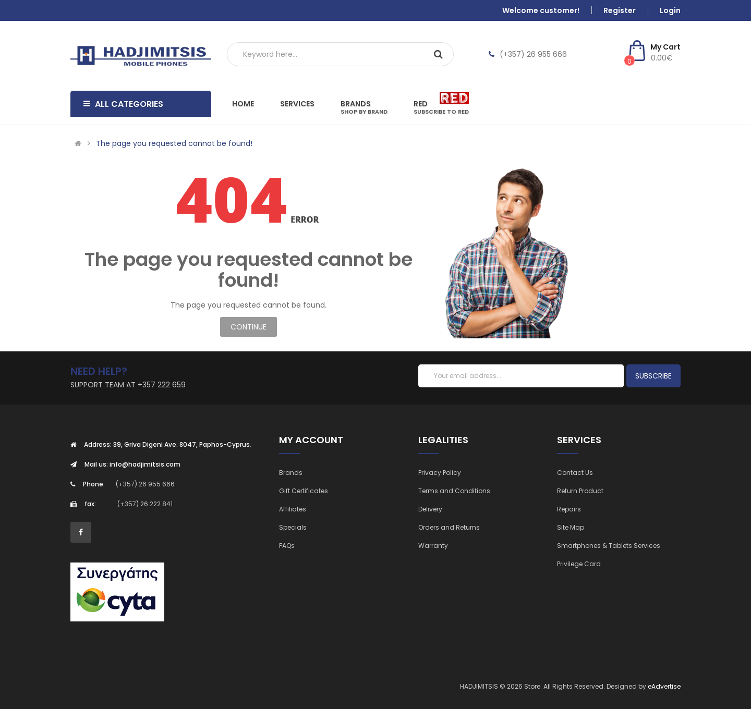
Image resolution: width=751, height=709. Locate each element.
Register (619, 10)
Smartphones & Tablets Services (608, 545)
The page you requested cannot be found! (174, 143)
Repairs (569, 509)
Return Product (580, 490)
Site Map (570, 527)
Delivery (430, 509)
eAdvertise (664, 686)
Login (670, 10)
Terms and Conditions (454, 490)
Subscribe (653, 376)
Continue (249, 327)
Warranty (433, 545)
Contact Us (575, 472)
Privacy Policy (439, 472)
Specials (293, 527)
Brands (290, 472)
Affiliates (292, 509)
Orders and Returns (449, 527)
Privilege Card (579, 563)
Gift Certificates (303, 490)
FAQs (287, 545)
